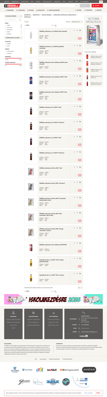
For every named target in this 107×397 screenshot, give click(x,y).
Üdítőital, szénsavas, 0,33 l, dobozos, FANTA (96, 70)
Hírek (32, 1)
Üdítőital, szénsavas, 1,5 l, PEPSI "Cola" (50, 138)
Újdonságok (89, 10)
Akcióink (79, 10)
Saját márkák (13, 325)
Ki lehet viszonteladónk (53, 319)
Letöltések (38, 1)
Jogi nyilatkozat (43, 359)
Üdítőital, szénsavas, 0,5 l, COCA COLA (96, 77)
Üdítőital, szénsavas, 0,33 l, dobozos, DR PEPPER (53, 245)
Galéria (13, 328)
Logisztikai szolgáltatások (33, 319)
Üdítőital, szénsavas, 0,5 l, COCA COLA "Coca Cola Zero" (96, 84)
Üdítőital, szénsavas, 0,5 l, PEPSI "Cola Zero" (51, 122)
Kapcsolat (70, 1)
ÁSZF (36, 359)
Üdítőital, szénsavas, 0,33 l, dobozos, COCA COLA (96, 63)
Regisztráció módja (53, 322)
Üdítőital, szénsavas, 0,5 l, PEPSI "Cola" (50, 107)
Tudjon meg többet (88, 393)
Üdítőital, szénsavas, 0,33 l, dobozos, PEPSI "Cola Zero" (53, 93)
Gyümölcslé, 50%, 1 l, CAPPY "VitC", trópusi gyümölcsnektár (51, 260)
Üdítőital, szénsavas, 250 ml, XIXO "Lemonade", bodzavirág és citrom (52, 199)
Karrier (64, 1)
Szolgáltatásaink (15, 1)
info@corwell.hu (85, 328)
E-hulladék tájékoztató (67, 359)
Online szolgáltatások (33, 322)
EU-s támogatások (84, 1)
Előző (27, 25)
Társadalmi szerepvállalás (13, 322)
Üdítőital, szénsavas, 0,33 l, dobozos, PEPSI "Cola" (53, 77)
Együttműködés (24, 1)
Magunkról (6, 1)
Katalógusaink (57, 1)
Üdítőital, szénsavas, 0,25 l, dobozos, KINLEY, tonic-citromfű (53, 63)
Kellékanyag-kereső (47, 1)
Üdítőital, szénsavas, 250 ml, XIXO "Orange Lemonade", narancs (51, 229)
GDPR (76, 1)
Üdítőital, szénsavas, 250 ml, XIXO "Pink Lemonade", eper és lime (50, 214)
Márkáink (99, 10)
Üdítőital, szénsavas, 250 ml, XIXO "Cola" (50, 168)
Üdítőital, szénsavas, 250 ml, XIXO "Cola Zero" (52, 183)
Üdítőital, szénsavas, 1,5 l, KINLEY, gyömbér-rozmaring (51, 47)
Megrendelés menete (53, 325)
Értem (98, 393)
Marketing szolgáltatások (33, 325)
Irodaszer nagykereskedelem (13, 319)
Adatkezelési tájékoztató (54, 359)
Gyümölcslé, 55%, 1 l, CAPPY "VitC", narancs (51, 275)
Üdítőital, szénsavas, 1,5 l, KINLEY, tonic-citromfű (53, 31)
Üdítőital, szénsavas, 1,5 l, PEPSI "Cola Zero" (51, 153)
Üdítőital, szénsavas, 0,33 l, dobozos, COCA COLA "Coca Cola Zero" (96, 58)
